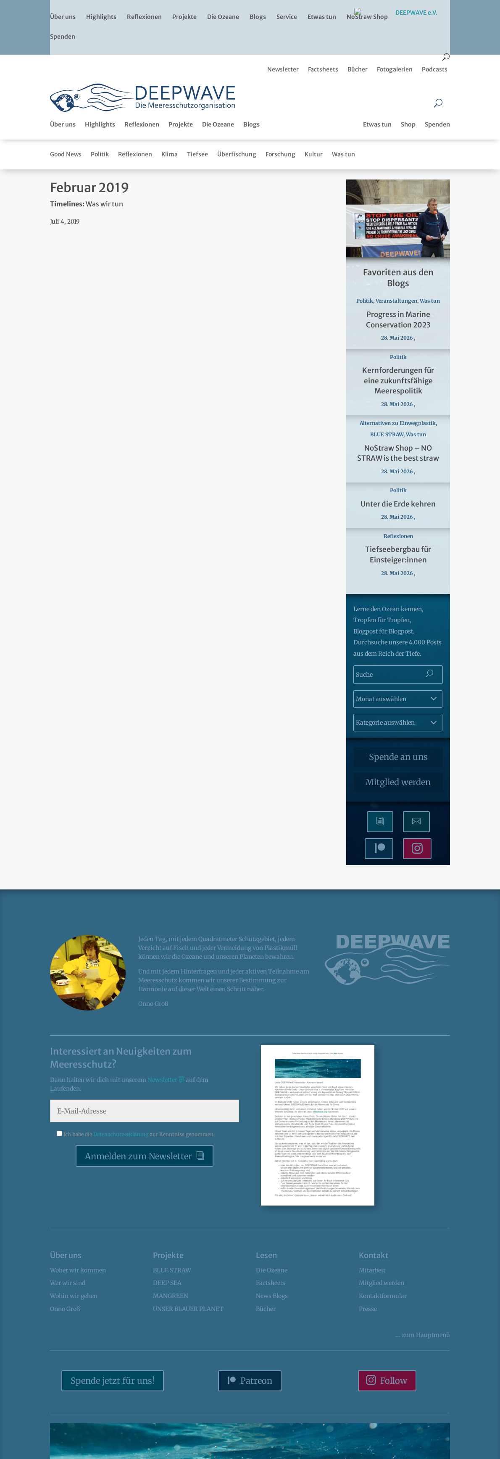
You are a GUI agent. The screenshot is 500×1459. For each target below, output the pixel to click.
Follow (393, 1380)
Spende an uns (398, 757)
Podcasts (434, 69)
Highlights (101, 17)
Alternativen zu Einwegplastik (398, 423)
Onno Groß (65, 1309)
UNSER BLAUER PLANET (188, 1309)
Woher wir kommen (78, 1270)
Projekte (184, 17)
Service (286, 17)
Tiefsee (197, 154)
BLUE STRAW (386, 434)
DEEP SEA (167, 1283)
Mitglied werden (398, 782)
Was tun (343, 154)
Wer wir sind (67, 1283)
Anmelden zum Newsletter (138, 1156)
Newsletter (283, 69)
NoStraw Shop (367, 17)
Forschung (280, 154)
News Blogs (272, 1296)
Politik (100, 154)
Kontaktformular (383, 1296)
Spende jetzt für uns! (113, 1380)
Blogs (258, 17)
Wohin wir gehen (73, 1296)
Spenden (62, 37)
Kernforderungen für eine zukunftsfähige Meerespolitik (398, 381)
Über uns (63, 17)
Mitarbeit (372, 1270)
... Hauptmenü (422, 1335)
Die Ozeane (223, 17)
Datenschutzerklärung (121, 1134)
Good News (66, 154)
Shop (408, 124)
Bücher (357, 69)
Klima (169, 154)
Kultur (314, 154)
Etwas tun (322, 17)
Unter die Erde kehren (398, 504)
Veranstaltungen (396, 301)
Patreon (256, 1380)
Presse (368, 1309)
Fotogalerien (395, 69)
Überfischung (236, 154)
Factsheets (323, 69)
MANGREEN (170, 1296)
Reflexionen (144, 17)
